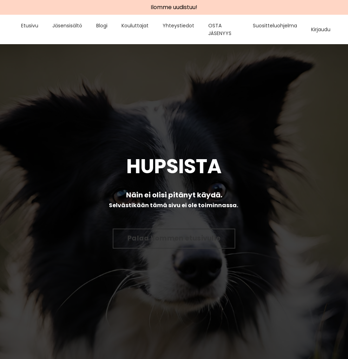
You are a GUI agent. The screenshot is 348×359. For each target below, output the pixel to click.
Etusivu (29, 25)
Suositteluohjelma (275, 25)
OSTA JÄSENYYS (219, 29)
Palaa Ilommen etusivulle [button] (174, 238)
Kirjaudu (320, 29)
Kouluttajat (135, 25)
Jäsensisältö (67, 25)
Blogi (101, 25)
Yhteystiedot (178, 25)
